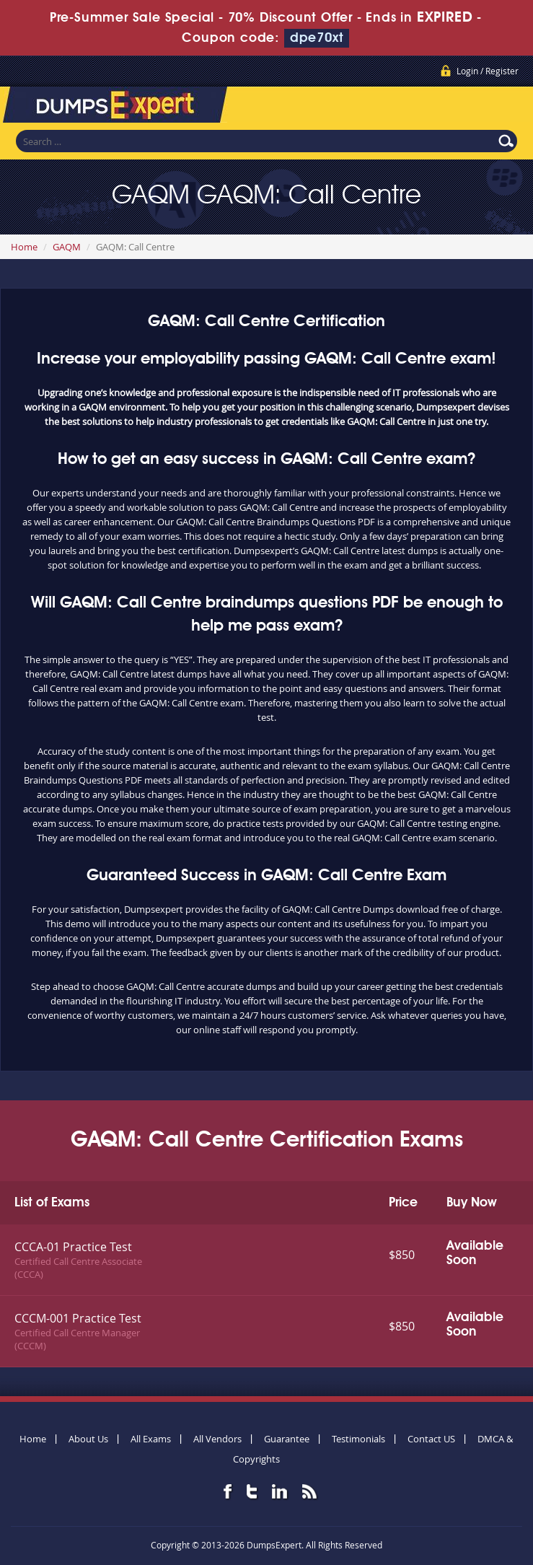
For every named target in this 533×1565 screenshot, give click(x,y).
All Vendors (217, 1438)
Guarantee (286, 1438)
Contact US (431, 1438)
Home (24, 246)
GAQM (67, 246)
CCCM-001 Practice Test (77, 1318)
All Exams (151, 1438)
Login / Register (488, 70)
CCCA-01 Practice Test (73, 1247)
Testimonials (358, 1438)
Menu (508, 107)
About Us (88, 1438)
